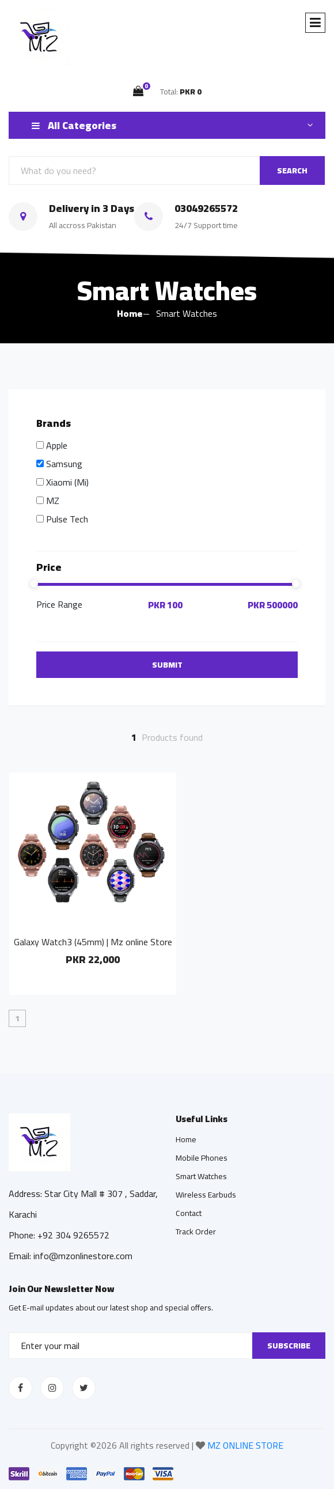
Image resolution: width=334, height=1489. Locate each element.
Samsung (64, 464)
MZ (52, 500)
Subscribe (288, 1345)
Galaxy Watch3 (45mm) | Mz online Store (93, 941)
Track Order (196, 1231)
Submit (167, 664)
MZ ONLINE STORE (245, 1445)
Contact (189, 1213)
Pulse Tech (67, 519)
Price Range (59, 605)
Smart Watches (201, 1176)
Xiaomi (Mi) (67, 482)
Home (129, 313)
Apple (56, 445)
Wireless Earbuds (206, 1194)
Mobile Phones (201, 1157)
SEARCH (292, 170)
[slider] (167, 584)
